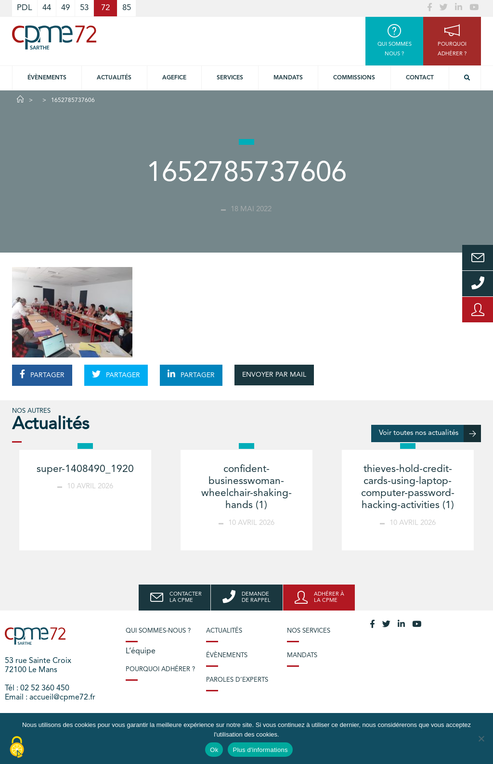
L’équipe (141, 651)
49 (65, 8)
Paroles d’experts (237, 680)
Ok (214, 749)
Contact (420, 78)
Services (230, 78)
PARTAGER (42, 374)
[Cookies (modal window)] (17, 747)
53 (84, 8)
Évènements (46, 78)
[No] (481, 738)
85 (126, 8)
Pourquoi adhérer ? (160, 669)
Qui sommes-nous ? (158, 631)
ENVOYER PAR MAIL (274, 374)
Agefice (174, 78)
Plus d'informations (260, 749)
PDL (24, 8)
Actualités (114, 78)
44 (46, 8)
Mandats (288, 78)
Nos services (308, 631)
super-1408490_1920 (85, 469)
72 (105, 8)
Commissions (354, 78)
